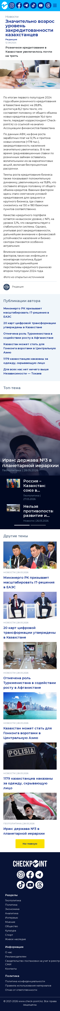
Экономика (12, 909)
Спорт (9, 935)
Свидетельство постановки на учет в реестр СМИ (32, 962)
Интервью (11, 917)
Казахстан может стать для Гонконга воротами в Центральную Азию (29, 348)
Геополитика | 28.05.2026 (20, 470)
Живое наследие (15, 939)
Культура (10, 930)
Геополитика (31, 495)
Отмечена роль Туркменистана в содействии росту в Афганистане (29, 683)
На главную (30, 843)
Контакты (11, 968)
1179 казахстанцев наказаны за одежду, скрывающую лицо (28, 783)
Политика (11, 904)
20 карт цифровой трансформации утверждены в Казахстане (29, 632)
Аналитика (11, 913)
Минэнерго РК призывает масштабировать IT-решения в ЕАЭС (26, 312)
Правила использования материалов (28, 985)
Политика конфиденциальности (25, 981)
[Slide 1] (22, 525)
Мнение (10, 922)
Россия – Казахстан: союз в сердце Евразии (34, 486)
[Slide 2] (38, 525)
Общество (11, 926)
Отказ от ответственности (21, 990)
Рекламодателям (15, 956)
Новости (12, 16)
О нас (8, 952)
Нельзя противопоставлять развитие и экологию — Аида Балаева (38, 511)
